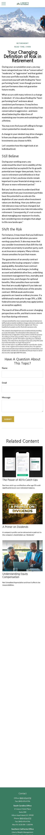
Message (6, 397)
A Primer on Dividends (15, 527)
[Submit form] (8, 419)
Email (4, 382)
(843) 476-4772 (25, 798)
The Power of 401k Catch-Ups (20, 480)
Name (4, 368)
